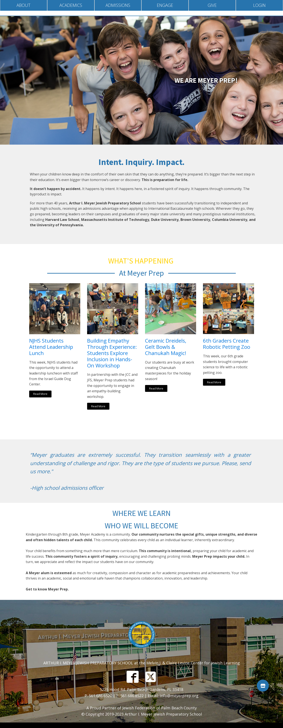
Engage (165, 5)
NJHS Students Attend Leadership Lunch (51, 347)
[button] (263, 686)
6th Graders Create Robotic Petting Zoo (226, 344)
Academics (70, 5)
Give (212, 5)
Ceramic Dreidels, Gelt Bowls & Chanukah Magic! (165, 347)
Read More (40, 394)
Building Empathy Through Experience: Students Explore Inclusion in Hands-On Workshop (112, 353)
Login (259, 5)
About (23, 5)
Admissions (118, 5)
